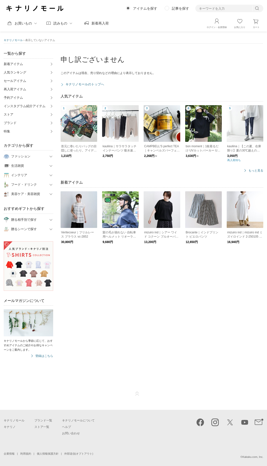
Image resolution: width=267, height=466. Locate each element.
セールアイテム (15, 81)
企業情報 (9, 453)
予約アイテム (13, 97)
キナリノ (10, 427)
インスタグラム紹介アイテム (24, 106)
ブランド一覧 (43, 420)
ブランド (10, 123)
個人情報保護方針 (48, 453)
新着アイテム (13, 64)
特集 (7, 131)
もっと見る (255, 170)
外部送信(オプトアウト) (78, 453)
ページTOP (137, 393)
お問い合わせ (71, 433)
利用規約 (25, 453)
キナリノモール (13, 40)
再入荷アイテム (15, 89)
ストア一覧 (41, 427)
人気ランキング (15, 72)
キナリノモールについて (78, 420)
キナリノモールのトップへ (85, 84)
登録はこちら (44, 356)
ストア (8, 114)
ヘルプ (66, 427)
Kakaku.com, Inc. (253, 456)
